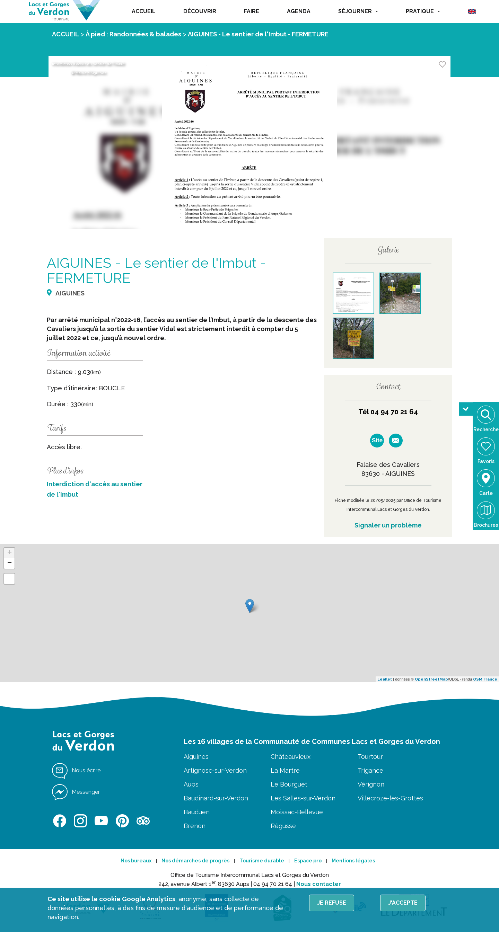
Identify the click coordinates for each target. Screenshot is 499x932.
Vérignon (371, 784)
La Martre (285, 770)
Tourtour (370, 756)
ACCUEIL (144, 11)
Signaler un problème (388, 525)
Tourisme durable (261, 860)
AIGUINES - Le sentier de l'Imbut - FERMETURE (258, 34)
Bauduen (197, 812)
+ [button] (9, 553)
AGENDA (298, 11)
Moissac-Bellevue (297, 812)
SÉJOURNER (358, 11)
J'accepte (403, 902)
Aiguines (196, 756)
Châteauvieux (290, 756)
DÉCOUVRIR (199, 11)
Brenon (194, 825)
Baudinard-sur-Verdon (216, 798)
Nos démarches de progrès (195, 860)
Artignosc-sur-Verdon (215, 770)
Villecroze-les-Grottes (390, 798)
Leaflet (384, 679)
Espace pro (308, 860)
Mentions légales (353, 860)
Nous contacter (318, 884)
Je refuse (331, 902)
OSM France (485, 679)
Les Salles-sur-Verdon (303, 798)
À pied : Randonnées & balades (133, 34)
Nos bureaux (136, 860)
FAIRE (251, 11)
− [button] (9, 563)
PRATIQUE (423, 11)
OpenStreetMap (431, 679)
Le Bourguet (289, 784)
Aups (191, 784)
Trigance (370, 770)
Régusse (283, 825)
